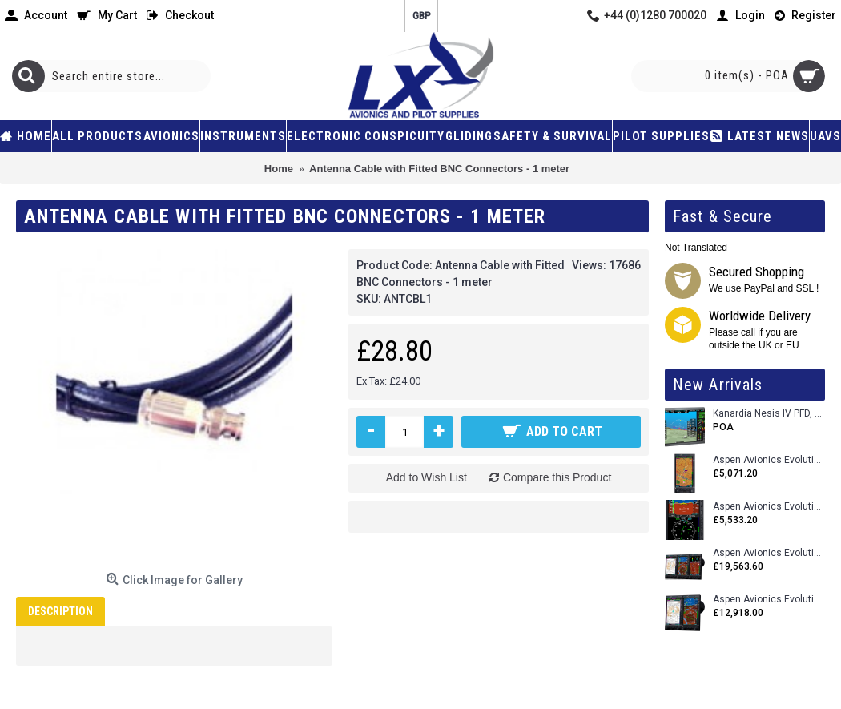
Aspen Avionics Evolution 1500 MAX (769, 599)
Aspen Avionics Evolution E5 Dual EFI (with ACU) (769, 507)
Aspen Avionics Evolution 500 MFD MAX (769, 460)
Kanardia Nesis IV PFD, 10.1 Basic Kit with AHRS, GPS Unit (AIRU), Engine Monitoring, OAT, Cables (769, 414)
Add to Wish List (426, 477)
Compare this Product (557, 477)
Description (60, 611)
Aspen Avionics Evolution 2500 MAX (769, 553)
